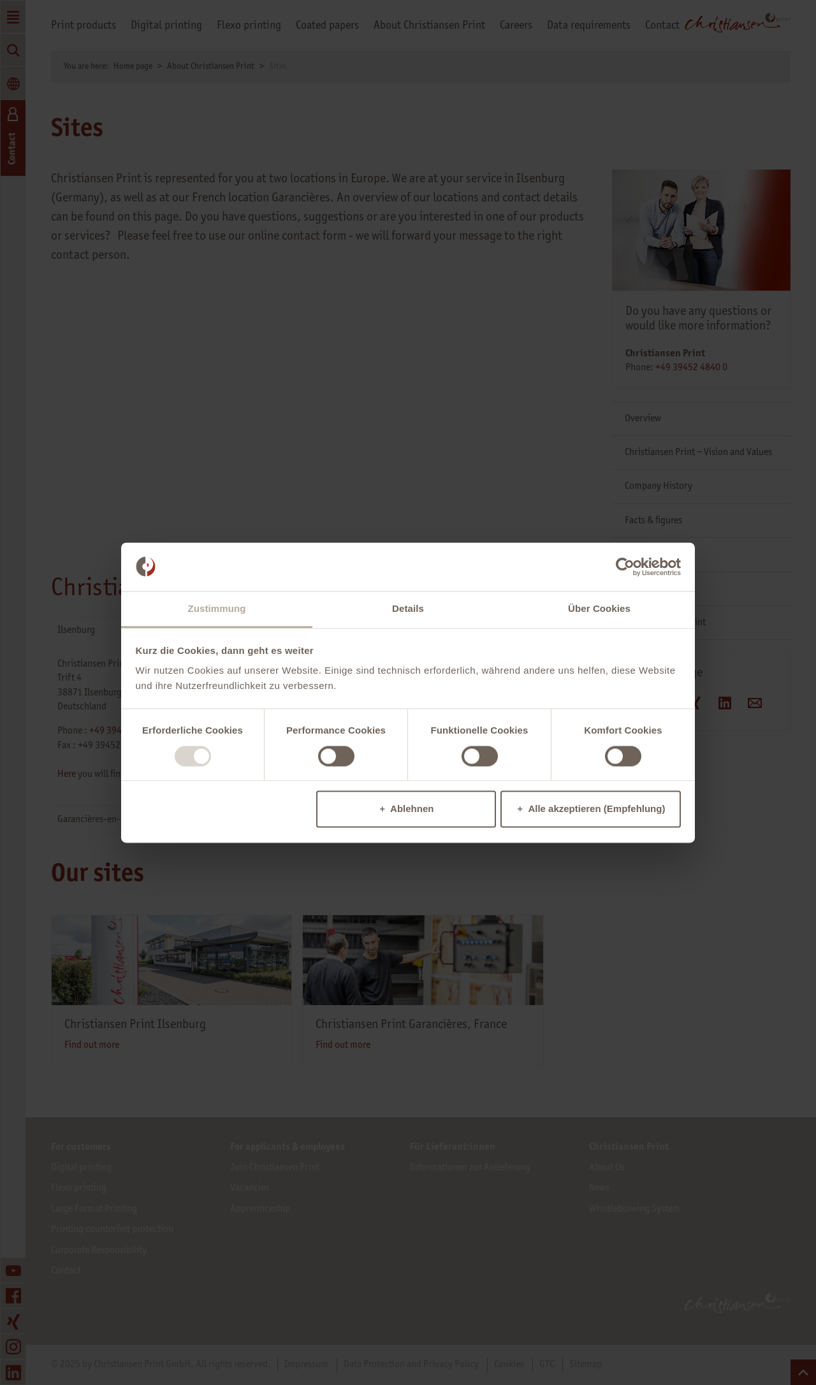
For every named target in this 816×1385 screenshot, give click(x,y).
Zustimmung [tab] (217, 609)
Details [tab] (408, 609)
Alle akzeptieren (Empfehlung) (596, 809)
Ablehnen (411, 809)
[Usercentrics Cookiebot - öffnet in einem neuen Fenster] (625, 566)
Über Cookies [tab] (599, 609)
